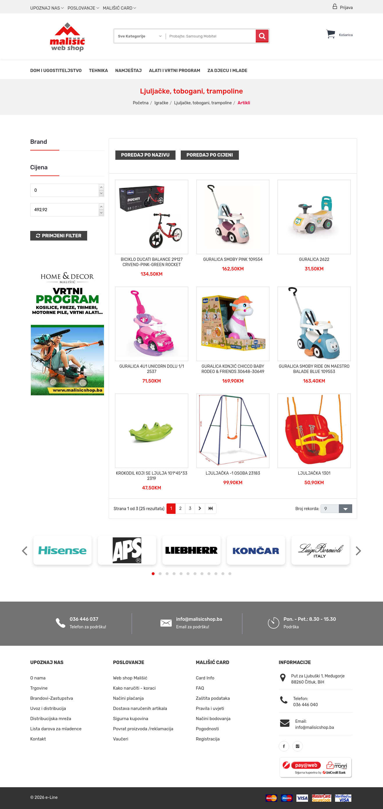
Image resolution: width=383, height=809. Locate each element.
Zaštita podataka (213, 698)
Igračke (161, 103)
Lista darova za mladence (56, 728)
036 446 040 (305, 704)
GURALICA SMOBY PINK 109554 (232, 259)
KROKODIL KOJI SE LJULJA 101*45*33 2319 (151, 476)
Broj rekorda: (307, 508)
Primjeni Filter (58, 235)
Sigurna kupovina (130, 718)
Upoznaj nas (47, 8)
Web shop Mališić (130, 678)
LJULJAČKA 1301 (314, 473)
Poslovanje (83, 8)
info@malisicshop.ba (199, 619)
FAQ (200, 688)
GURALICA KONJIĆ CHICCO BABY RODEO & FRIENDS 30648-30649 (232, 369)
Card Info (205, 678)
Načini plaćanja (128, 698)
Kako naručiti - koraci (134, 688)
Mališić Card (119, 8)
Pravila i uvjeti (210, 708)
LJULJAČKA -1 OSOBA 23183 (233, 473)
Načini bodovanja (213, 718)
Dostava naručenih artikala (140, 708)
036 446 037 (84, 619)
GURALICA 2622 (314, 259)
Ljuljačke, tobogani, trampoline (203, 103)
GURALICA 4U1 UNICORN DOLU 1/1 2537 (151, 369)
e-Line (51, 797)
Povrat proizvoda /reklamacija (143, 728)
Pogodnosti (207, 728)
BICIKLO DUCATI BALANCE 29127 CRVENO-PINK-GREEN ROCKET (152, 262)
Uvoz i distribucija (48, 708)
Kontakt (38, 739)
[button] (153, 574)
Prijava (342, 6)
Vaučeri (120, 739)
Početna (140, 103)
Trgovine (39, 688)
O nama (38, 678)
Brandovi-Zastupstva (51, 698)
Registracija (208, 739)
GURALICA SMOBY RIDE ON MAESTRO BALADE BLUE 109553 (314, 369)
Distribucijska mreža (50, 718)
